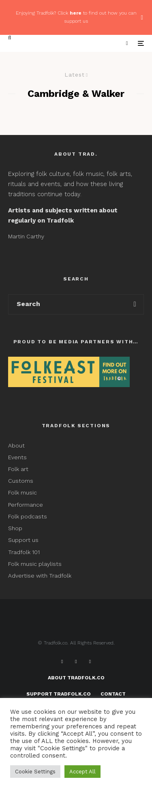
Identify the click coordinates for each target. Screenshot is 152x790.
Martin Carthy (26, 236)
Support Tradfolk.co (58, 694)
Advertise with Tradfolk (39, 575)
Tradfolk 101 (24, 552)
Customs (20, 480)
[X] (76, 661)
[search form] (67, 304)
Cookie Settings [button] (35, 772)
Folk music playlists (35, 564)
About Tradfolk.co (76, 678)
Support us (23, 540)
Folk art (19, 469)
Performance (25, 504)
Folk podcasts (27, 516)
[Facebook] (62, 661)
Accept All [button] (82, 772)
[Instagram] (90, 661)
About (16, 445)
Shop (15, 528)
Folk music (22, 492)
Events (17, 457)
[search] (134, 304)
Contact (113, 694)
